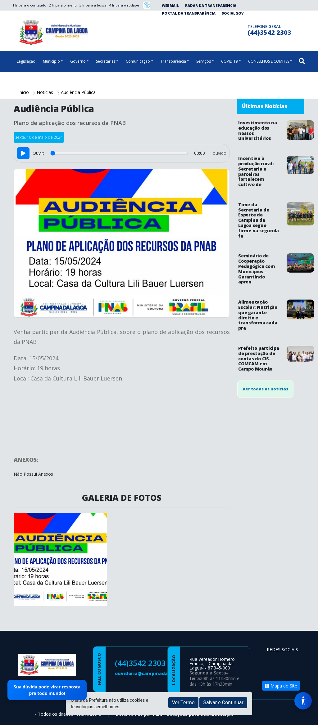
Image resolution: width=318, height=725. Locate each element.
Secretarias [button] (106, 61)
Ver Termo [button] (183, 702)
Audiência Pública (78, 92)
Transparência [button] (173, 61)
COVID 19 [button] (229, 61)
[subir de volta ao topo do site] (307, 716)
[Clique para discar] (240, 29)
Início (24, 92)
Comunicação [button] (138, 61)
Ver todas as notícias (265, 389)
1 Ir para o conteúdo (29, 5)
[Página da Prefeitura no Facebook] (216, 29)
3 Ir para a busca (93, 5)
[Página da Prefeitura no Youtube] (273, 671)
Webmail (170, 5)
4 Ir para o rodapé (124, 5)
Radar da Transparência (210, 5)
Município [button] (51, 61)
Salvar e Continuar (223, 702)
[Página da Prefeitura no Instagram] (228, 29)
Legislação (26, 61)
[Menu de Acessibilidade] (303, 700)
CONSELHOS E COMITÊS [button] (268, 61)
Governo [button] (78, 61)
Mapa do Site (281, 686)
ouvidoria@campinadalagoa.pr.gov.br (158, 673)
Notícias (45, 92)
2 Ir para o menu (63, 5)
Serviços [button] (203, 61)
